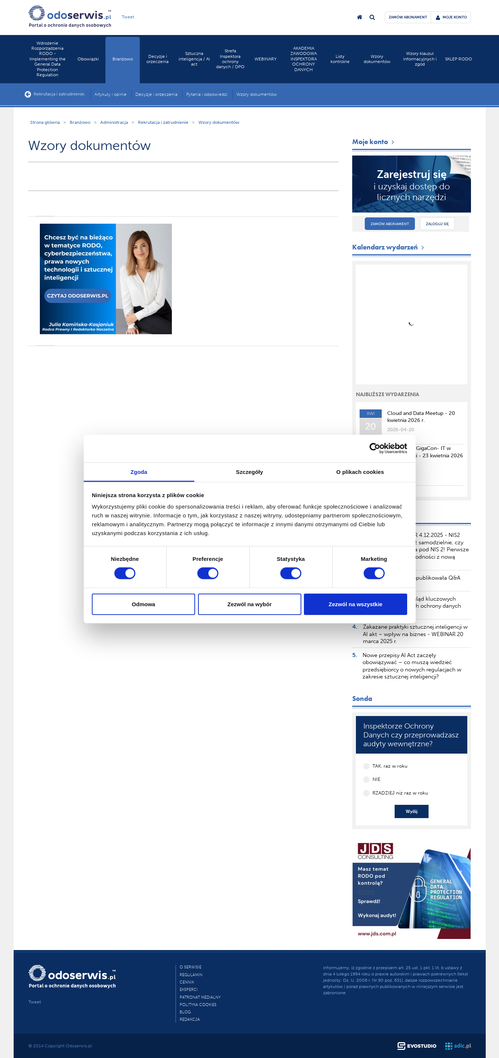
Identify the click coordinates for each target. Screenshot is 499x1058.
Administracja (114, 122)
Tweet (128, 17)
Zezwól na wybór (249, 604)
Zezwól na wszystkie (355, 604)
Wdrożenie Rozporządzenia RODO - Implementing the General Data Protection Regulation (48, 59)
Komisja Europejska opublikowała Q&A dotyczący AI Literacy (411, 582)
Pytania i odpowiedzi (207, 94)
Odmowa (143, 604)
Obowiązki (88, 59)
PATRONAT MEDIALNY (200, 997)
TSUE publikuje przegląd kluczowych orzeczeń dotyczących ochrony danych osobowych (412, 606)
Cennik (187, 982)
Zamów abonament (390, 224)
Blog (185, 1012)
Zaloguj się (437, 224)
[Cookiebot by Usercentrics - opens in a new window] (375, 448)
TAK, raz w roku (390, 766)
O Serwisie (190, 967)
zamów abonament (408, 17)
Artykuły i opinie (110, 94)
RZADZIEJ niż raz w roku (400, 793)
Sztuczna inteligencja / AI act (194, 59)
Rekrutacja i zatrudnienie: (55, 94)
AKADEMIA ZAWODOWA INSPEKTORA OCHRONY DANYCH (303, 59)
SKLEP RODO (458, 59)
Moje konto (374, 141)
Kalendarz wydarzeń (389, 247)
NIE (376, 779)
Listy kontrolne (340, 59)
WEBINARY (265, 59)
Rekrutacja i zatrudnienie (163, 122)
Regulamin (191, 975)
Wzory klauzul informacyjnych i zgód (420, 59)
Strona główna (45, 122)
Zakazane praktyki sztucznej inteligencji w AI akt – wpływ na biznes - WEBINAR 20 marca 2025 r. (415, 634)
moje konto (451, 17)
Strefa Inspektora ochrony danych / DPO (230, 58)
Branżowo (122, 59)
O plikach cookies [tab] (360, 471)
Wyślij (411, 811)
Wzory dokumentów (377, 59)
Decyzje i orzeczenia (157, 59)
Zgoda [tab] (139, 471)
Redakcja (190, 1019)
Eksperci (189, 989)
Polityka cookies (198, 1004)
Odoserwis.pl (79, 1045)
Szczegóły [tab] (249, 471)
